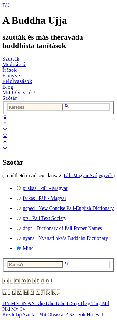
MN (15, 303)
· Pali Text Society (44, 218)
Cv (22, 309)
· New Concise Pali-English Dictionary (68, 208)
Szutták (11, 58)
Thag (85, 303)
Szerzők (78, 314)
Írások (9, 70)
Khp (41, 303)
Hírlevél (95, 314)
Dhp (51, 303)
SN (24, 303)
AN (31, 303)
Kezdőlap (12, 314)
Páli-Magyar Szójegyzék (88, 175)
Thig (96, 303)
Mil (105, 303)
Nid (6, 309)
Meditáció (14, 64)
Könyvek (12, 75)
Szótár (9, 98)
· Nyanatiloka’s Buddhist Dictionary (65, 238)
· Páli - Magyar (45, 188)
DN (6, 303)
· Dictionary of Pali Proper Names (62, 228)
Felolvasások (17, 81)
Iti (68, 303)
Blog (7, 87)
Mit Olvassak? (19, 92)
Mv (15, 309)
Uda (61, 303)
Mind (28, 248)
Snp (75, 303)
